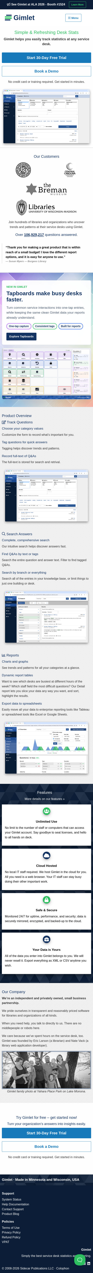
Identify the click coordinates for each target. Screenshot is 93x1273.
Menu (73, 17)
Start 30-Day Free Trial (46, 58)
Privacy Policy (11, 1232)
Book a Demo (47, 71)
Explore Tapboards (21, 336)
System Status (11, 1199)
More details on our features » (45, 799)
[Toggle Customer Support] (79, 1260)
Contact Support (13, 1209)
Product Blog (10, 1213)
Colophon (62, 1268)
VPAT (5, 1242)
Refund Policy (11, 1237)
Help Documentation (15, 1204)
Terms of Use (11, 1227)
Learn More (77, 4)
